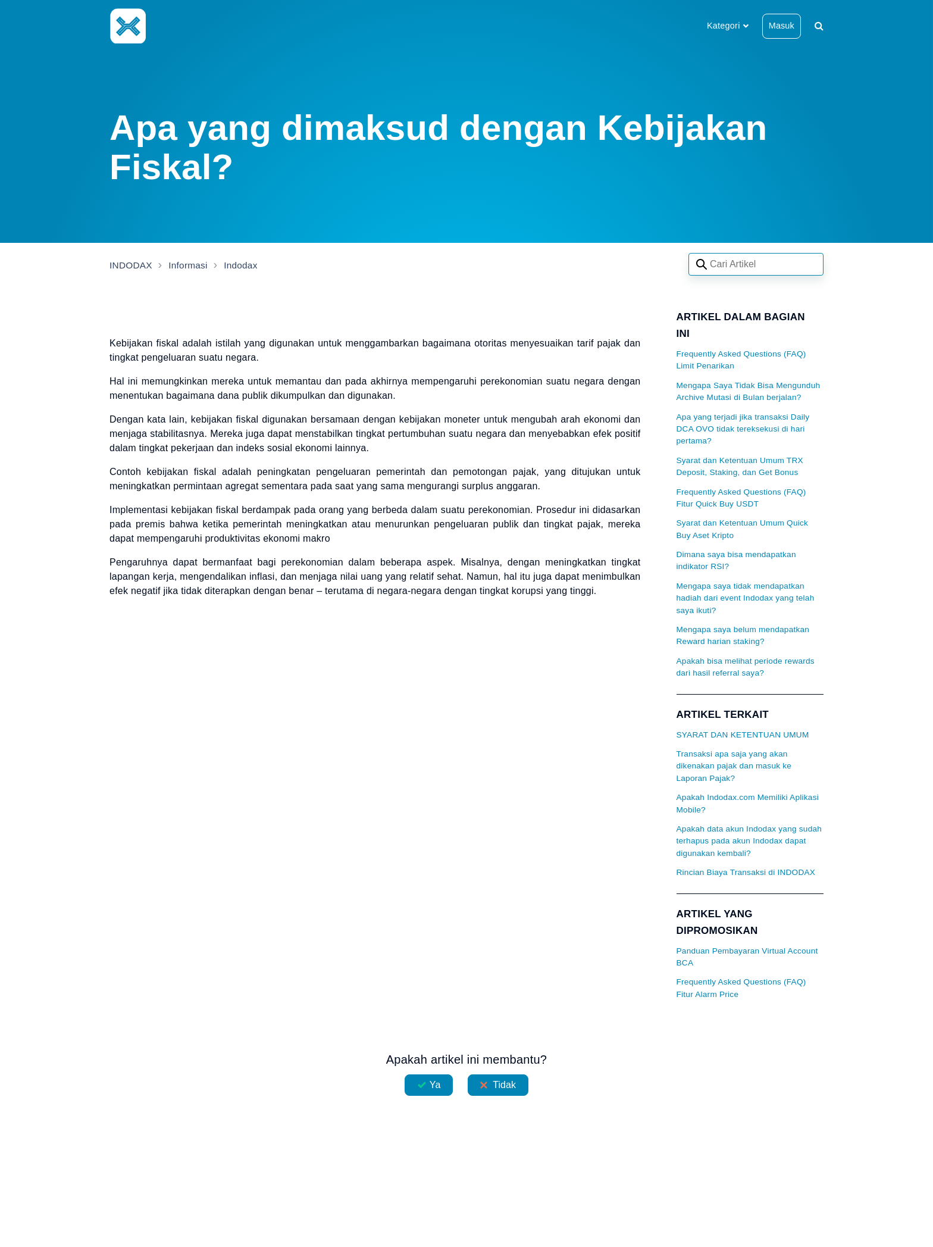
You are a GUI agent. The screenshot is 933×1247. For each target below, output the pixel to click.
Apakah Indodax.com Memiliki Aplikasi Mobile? (748, 803)
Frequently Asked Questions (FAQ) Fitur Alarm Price (741, 987)
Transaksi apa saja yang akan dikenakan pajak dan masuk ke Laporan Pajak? (734, 766)
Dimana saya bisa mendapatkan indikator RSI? (736, 560)
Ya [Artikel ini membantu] (435, 1085)
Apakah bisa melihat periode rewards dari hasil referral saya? (746, 667)
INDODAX (131, 265)
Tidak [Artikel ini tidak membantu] (504, 1085)
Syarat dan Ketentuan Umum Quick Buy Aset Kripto (743, 528)
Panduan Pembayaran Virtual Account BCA (747, 956)
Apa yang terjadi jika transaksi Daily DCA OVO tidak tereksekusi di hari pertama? (743, 429)
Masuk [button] (781, 25)
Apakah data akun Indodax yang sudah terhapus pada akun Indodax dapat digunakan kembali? (749, 841)
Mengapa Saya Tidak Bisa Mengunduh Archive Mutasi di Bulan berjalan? (749, 391)
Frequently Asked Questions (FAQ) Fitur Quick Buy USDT (741, 497)
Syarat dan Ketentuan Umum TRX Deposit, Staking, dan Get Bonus (740, 466)
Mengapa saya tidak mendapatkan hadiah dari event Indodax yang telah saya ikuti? (746, 598)
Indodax (244, 265)
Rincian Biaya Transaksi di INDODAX (746, 872)
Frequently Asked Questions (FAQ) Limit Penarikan (741, 359)
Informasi (190, 265)
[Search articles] (756, 264)
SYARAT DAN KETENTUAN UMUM (743, 734)
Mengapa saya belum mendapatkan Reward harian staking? (743, 635)
